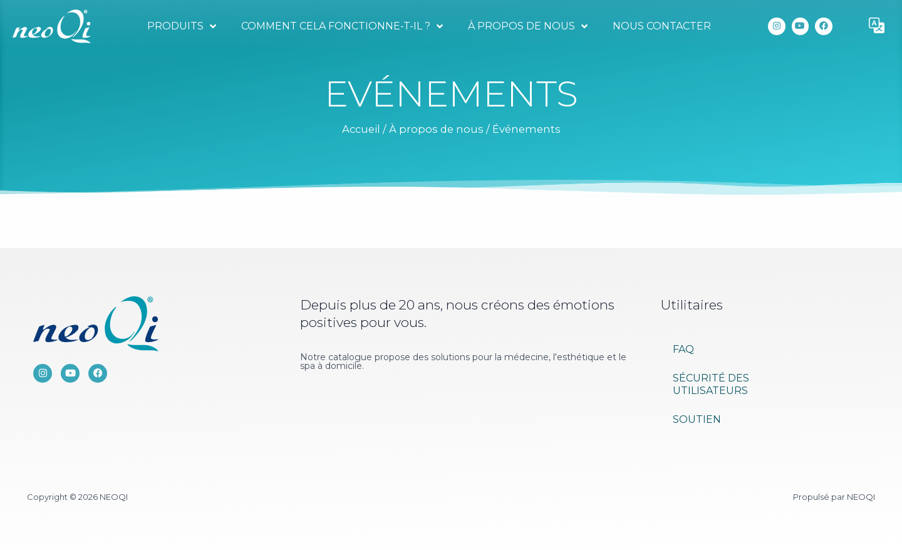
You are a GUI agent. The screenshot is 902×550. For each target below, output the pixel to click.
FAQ (683, 349)
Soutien (697, 419)
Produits (181, 26)
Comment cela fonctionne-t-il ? (342, 26)
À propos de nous (528, 26)
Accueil (361, 129)
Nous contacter (662, 26)
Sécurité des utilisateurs (711, 384)
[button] (876, 26)
